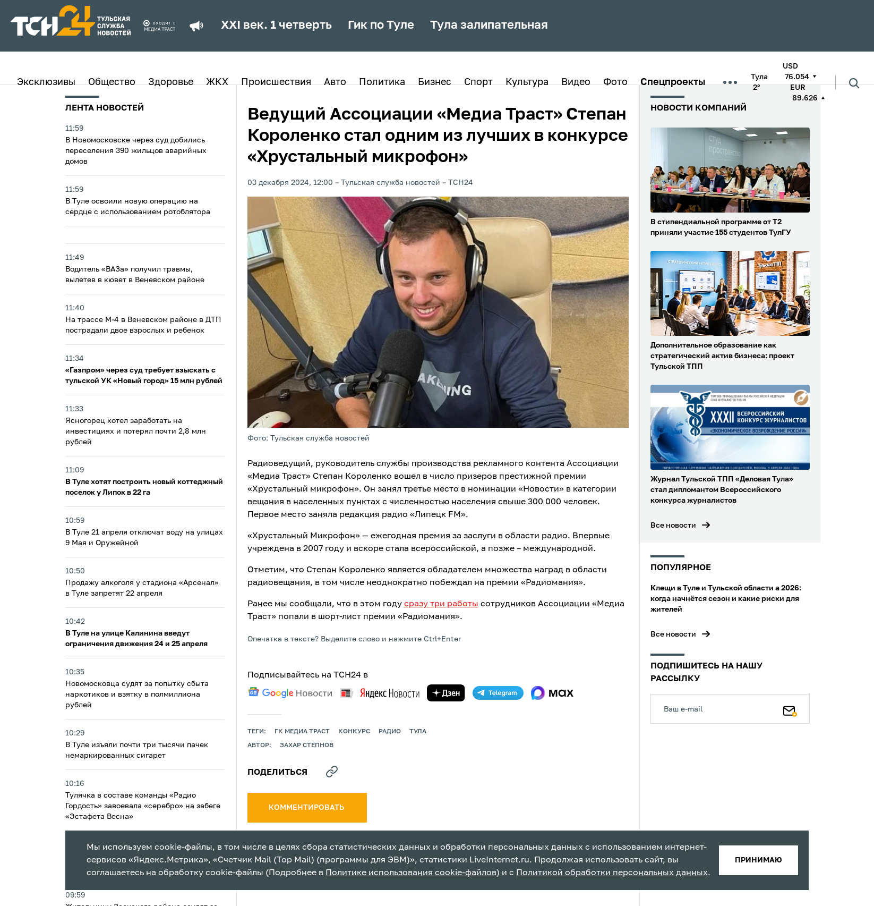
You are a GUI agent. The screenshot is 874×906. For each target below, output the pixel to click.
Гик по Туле (381, 25)
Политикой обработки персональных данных (612, 873)
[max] (552, 693)
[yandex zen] (446, 692)
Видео (575, 82)
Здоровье (170, 82)
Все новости (673, 525)
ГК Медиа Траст (302, 732)
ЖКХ (217, 82)
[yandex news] (379, 693)
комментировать (307, 807)
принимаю (758, 860)
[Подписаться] (790, 708)
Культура (527, 82)
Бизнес (434, 82)
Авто (335, 82)
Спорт (478, 82)
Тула (417, 732)
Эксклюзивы (46, 82)
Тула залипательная (489, 25)
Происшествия (276, 82)
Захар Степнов (306, 745)
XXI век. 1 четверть (276, 25)
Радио (390, 732)
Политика (382, 82)
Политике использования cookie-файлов (410, 873)
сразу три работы (441, 604)
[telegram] (498, 693)
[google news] (289, 693)
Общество (111, 82)
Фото (615, 82)
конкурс (354, 732)
